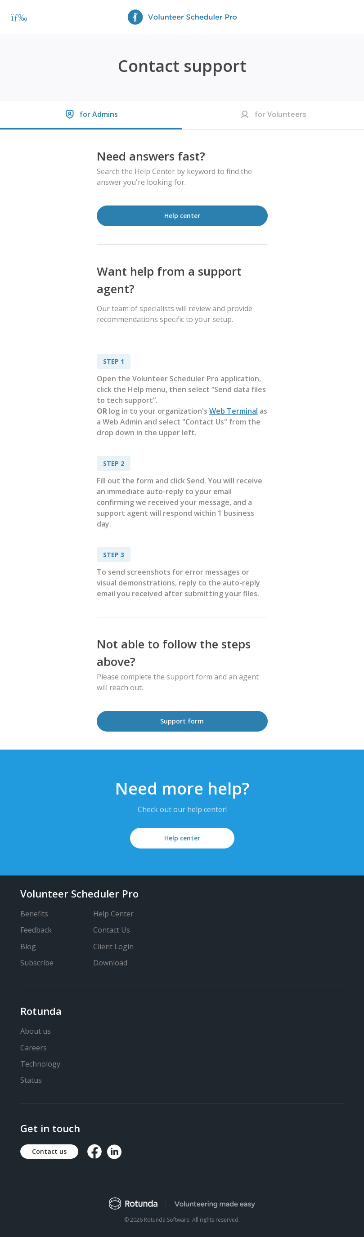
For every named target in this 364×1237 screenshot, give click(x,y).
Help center (182, 215)
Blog (28, 946)
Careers (33, 1048)
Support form (182, 721)
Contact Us (111, 930)
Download (110, 963)
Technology (40, 1064)
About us (35, 1031)
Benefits (34, 914)
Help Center (113, 914)
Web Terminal (233, 411)
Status (31, 1080)
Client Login (113, 946)
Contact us (49, 1151)
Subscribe (37, 963)
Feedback (36, 930)
